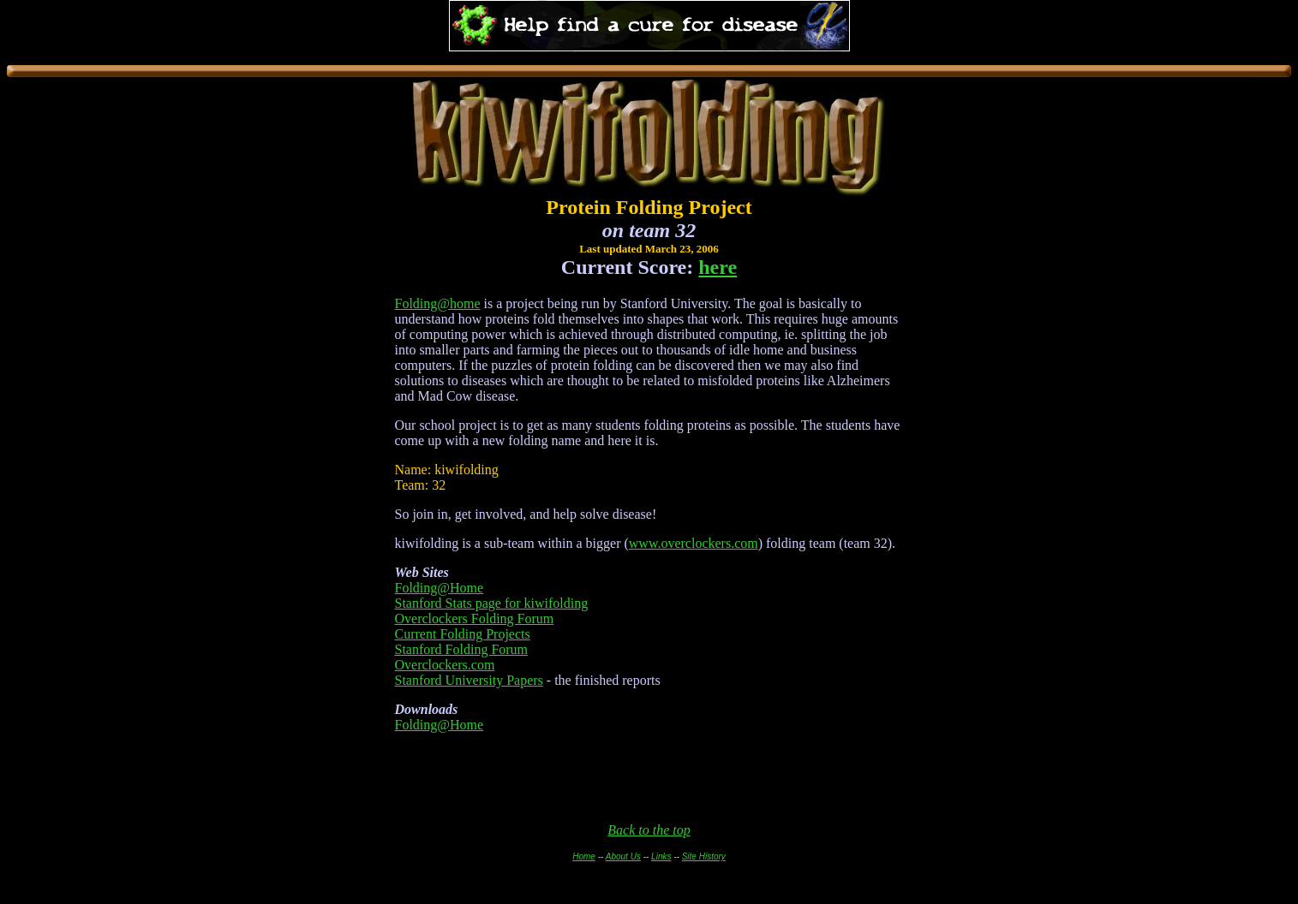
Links (661, 856)
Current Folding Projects (462, 634)
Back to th (635, 830)
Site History (704, 856)
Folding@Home (439, 587)
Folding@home (438, 303)
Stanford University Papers (469, 680)
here (717, 267)
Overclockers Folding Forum (474, 618)
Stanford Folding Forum (462, 649)
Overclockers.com (445, 664)
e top (677, 830)
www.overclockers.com (693, 543)
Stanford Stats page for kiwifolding (492, 603)
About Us (623, 856)
